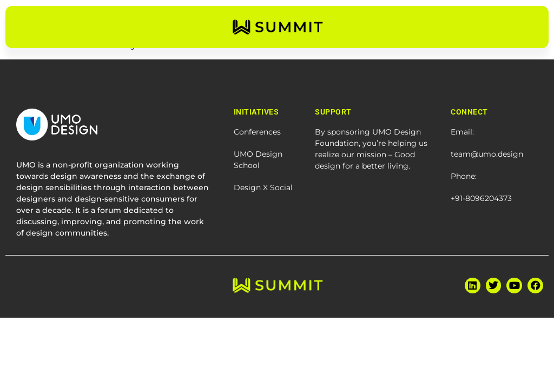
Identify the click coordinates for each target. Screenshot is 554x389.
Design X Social (263, 187)
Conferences (257, 132)
